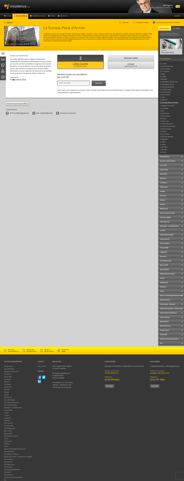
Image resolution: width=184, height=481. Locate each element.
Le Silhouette (163, 139)
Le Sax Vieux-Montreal (166, 136)
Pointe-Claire (8, 467)
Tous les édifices (21, 16)
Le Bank (162, 74)
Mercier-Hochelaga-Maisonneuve (15, 449)
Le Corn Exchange (165, 92)
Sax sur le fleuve (164, 134)
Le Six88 (162, 142)
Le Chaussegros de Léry (167, 84)
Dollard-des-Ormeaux (11, 436)
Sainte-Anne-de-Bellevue (12, 470)
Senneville (7, 472)
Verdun (6, 395)
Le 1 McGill (163, 63)
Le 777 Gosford (164, 71)
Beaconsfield (8, 433)
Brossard (7, 421)
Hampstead (8, 441)
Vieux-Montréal (9, 369)
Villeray (6, 392)
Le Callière (163, 76)
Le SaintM (163, 131)
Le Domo (162, 97)
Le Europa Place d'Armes (169, 103)
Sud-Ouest (7, 379)
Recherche (63, 16)
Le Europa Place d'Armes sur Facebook (166, 22)
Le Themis (163, 152)
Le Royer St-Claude (165, 129)
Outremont (8, 387)
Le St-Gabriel (164, 147)
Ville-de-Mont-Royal (10, 405)
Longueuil (7, 418)
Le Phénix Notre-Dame (166, 123)
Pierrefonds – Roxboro (11, 454)
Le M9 (162, 111)
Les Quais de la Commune (167, 126)
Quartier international (11, 372)
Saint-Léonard (8, 459)
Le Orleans (163, 118)
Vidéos (53, 16)
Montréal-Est (8, 462)
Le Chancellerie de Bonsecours (169, 81)
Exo (5, 480)
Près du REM (8, 410)
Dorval (6, 439)
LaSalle (6, 413)
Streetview (124, 22)
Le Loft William (164, 108)
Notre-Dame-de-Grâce (11, 402)
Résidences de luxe (39, 16)
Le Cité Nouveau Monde (167, 87)
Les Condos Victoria (165, 89)
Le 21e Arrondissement (166, 66)
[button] (99, 83)
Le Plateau (7, 384)
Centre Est (7, 374)
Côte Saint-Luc (8, 475)
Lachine (6, 415)
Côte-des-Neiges (9, 400)
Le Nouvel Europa (165, 116)
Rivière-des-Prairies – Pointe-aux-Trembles (18, 457)
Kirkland (7, 444)
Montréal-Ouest (9, 464)
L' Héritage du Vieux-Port (167, 105)
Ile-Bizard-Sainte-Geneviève (13, 477)
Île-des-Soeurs (8, 366)
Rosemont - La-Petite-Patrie (13, 408)
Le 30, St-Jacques (165, 69)
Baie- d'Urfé (8, 431)
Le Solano (163, 144)
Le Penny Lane (164, 121)
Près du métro (8, 426)
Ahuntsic (7, 390)
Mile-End (7, 382)
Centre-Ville (8, 377)
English (177, 16)
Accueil (8, 16)
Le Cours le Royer (165, 94)
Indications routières (141, 22)
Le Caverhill (163, 79)
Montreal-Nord (9, 451)
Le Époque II (163, 100)
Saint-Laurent (8, 423)
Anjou (6, 446)
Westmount (8, 397)
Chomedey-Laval (9, 428)
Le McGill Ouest (164, 113)
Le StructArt (163, 149)
